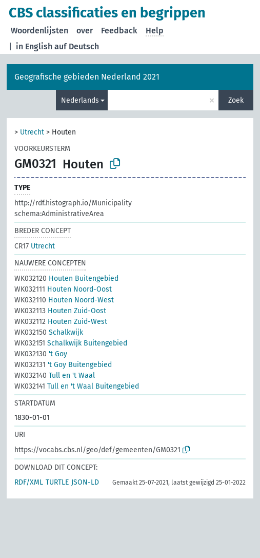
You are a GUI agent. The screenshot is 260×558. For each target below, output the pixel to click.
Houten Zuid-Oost (60, 310)
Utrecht (32, 132)
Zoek (236, 100)
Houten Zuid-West (60, 321)
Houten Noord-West (64, 300)
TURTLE (57, 482)
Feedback (119, 30)
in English (34, 46)
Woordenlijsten (39, 30)
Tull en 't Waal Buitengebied (76, 386)
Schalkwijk (48, 332)
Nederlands (80, 100)
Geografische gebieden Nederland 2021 (86, 77)
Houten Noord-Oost (63, 289)
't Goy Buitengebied (63, 364)
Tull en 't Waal (54, 375)
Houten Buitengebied (66, 278)
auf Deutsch (76, 46)
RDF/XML (28, 482)
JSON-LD (85, 482)
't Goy (40, 354)
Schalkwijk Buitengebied (70, 343)
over (84, 30)
